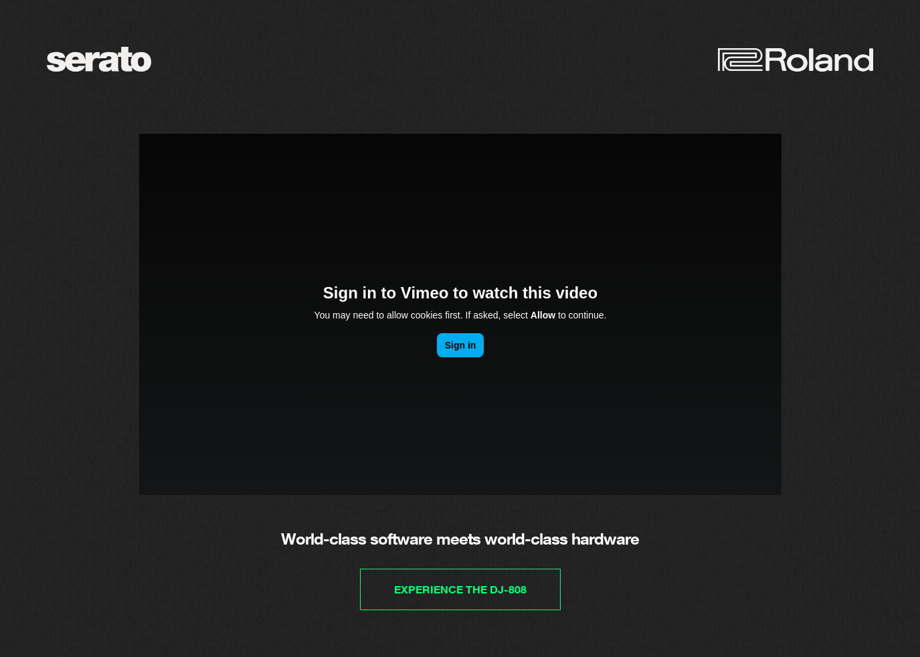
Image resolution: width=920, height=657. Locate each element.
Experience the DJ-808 (460, 589)
